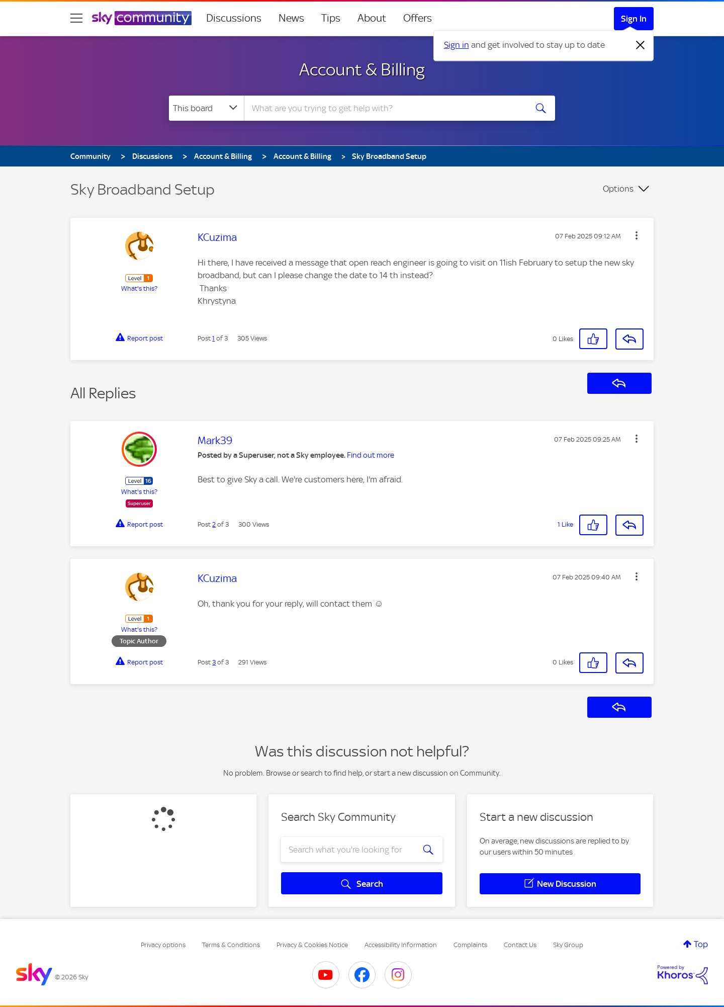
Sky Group (568, 945)
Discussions (233, 18)
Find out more (370, 455)
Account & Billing (362, 69)
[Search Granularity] (206, 108)
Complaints (470, 945)
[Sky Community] (142, 18)
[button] (636, 235)
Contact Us (520, 945)
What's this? (139, 288)
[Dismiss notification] (640, 45)
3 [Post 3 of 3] (214, 662)
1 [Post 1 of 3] (213, 338)
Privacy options (163, 945)
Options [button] (618, 189)
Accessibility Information (401, 945)
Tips (330, 18)
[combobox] (384, 108)
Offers (417, 18)
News (291, 18)
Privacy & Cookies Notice (312, 945)
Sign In (634, 19)
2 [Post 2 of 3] (214, 524)
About (371, 18)
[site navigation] (76, 18)
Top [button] (701, 944)
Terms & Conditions (231, 945)
